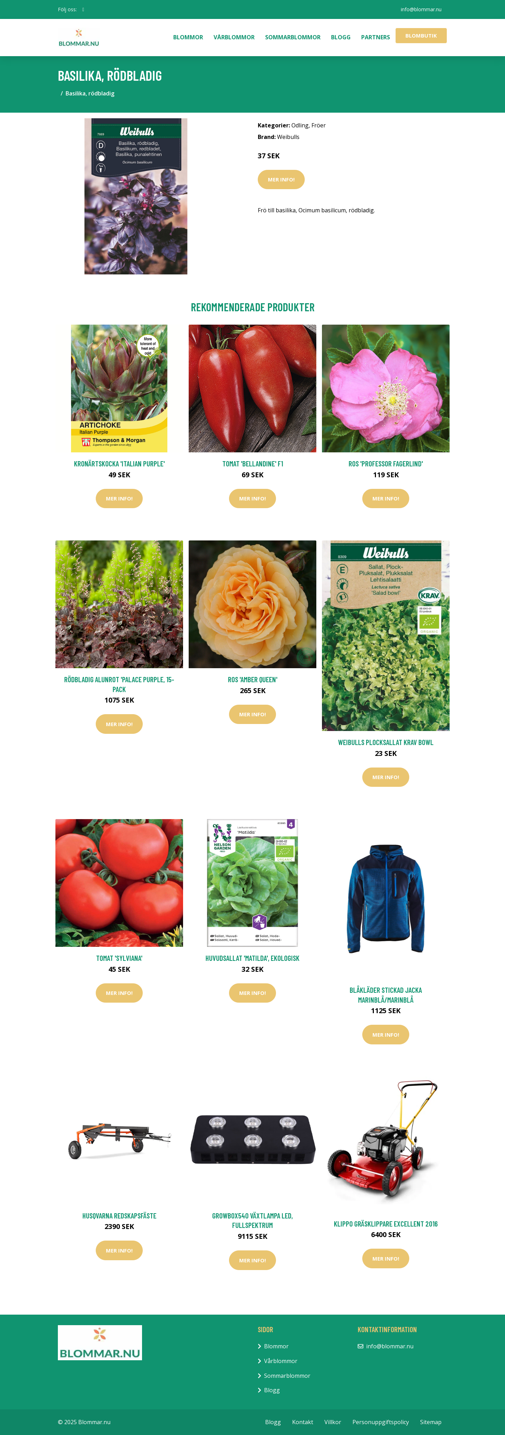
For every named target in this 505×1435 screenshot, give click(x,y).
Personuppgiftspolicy (380, 1422)
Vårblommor (234, 37)
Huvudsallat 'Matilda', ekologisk (252, 958)
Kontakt (302, 1422)
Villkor (332, 1422)
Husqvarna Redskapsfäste (119, 1215)
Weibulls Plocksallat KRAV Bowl (385, 742)
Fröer (318, 125)
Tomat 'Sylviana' (119, 958)
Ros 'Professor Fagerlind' (386, 463)
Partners (375, 37)
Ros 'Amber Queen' (252, 679)
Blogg (341, 37)
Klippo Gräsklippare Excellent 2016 (386, 1223)
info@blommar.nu (421, 9)
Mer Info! (281, 179)
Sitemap (431, 1422)
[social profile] (83, 9)
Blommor (188, 37)
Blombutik (421, 35)
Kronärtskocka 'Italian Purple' (119, 463)
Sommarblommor (293, 37)
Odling (300, 125)
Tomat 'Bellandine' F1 (252, 463)
